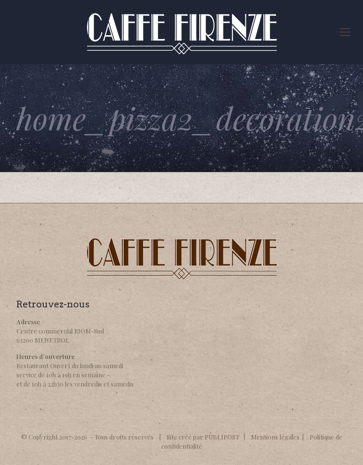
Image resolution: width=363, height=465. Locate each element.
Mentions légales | (280, 437)
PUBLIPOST (222, 437)
